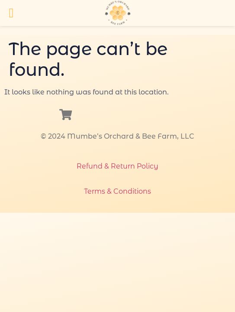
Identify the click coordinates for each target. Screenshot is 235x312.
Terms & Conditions (117, 191)
